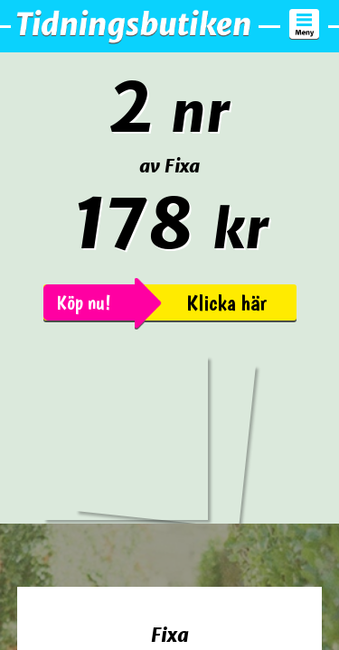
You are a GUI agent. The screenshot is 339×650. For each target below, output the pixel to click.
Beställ (169, 612)
